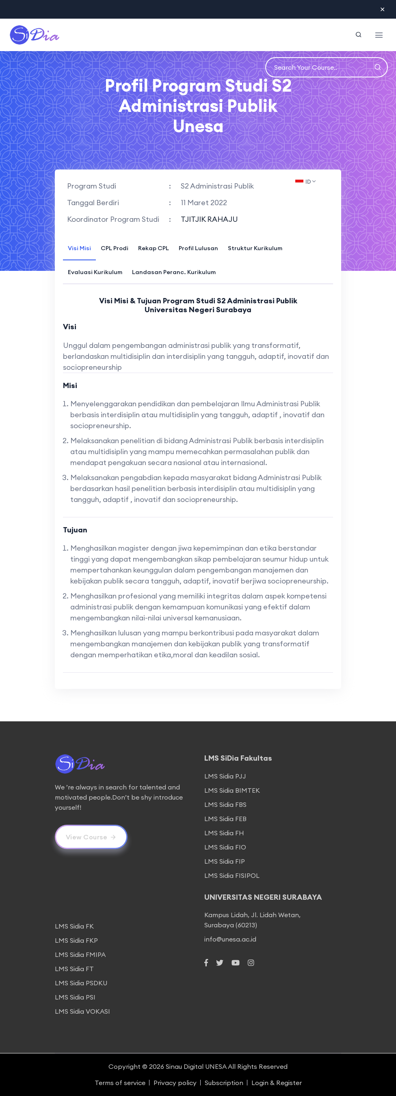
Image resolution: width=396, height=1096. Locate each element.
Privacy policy (175, 1083)
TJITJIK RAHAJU (209, 219)
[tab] (79, 248)
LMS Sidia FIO (225, 847)
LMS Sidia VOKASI (82, 1011)
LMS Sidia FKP (76, 940)
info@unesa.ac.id (230, 939)
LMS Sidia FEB (225, 819)
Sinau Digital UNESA (196, 1066)
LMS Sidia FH (224, 833)
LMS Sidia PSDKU (81, 983)
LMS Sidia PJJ (225, 776)
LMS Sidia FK (74, 926)
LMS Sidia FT (74, 969)
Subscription (224, 1083)
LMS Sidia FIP (224, 861)
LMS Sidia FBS (225, 804)
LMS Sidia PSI (75, 997)
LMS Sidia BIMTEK (232, 790)
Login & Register (276, 1083)
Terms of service (120, 1083)
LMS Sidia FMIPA (80, 954)
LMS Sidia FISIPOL (232, 875)
